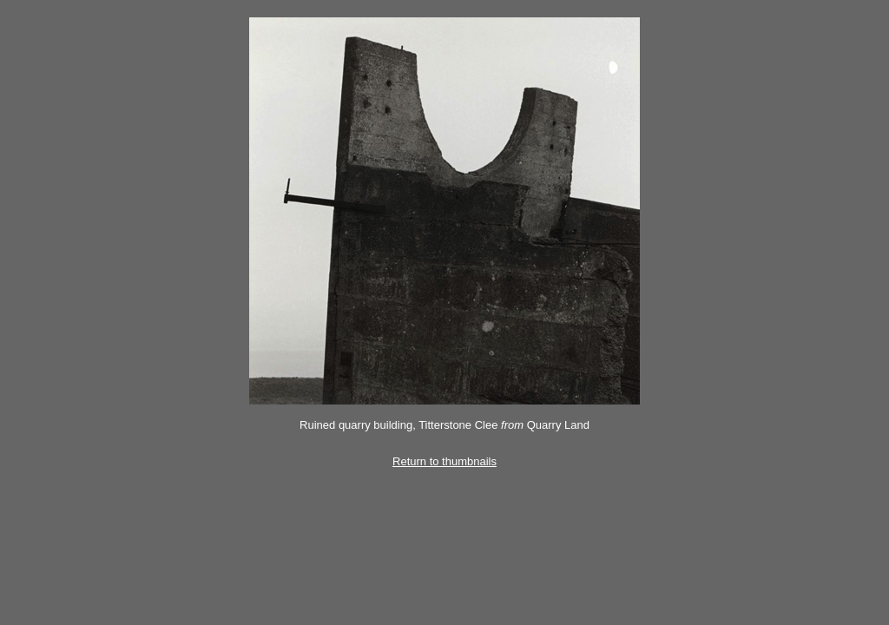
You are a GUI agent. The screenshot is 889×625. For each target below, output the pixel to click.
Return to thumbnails (444, 461)
